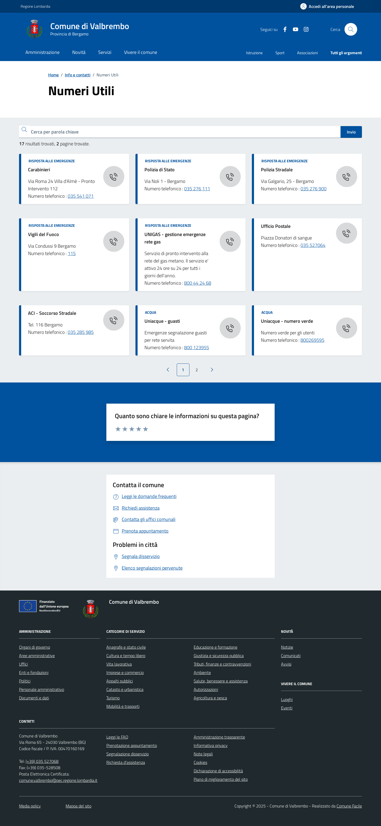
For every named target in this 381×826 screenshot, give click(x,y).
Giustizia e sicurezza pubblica (219, 655)
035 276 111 (197, 188)
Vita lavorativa (119, 664)
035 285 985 (81, 332)
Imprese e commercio (125, 672)
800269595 (312, 340)
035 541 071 (81, 196)
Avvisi (286, 664)
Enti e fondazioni (33, 672)
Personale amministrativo (41, 689)
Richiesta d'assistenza (125, 762)
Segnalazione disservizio (127, 754)
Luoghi (287, 699)
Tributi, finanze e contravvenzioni (222, 664)
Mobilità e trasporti (122, 706)
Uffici (23, 664)
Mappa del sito (78, 806)
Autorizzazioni (206, 689)
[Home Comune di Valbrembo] (79, 29)
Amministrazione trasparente (219, 737)
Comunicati (291, 655)
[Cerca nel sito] (350, 29)
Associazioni (307, 53)
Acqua (150, 312)
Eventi (286, 708)
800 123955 (196, 347)
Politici (24, 681)
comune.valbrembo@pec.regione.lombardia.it (58, 780)
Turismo (113, 698)
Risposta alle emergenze (52, 161)
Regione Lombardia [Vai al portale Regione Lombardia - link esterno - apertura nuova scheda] (35, 6)
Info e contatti (77, 75)
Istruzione (254, 53)
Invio (351, 132)
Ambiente (202, 672)
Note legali (203, 754)
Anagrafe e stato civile (126, 647)
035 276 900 (313, 188)
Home (53, 75)
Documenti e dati (34, 698)
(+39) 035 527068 (42, 761)
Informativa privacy (211, 745)
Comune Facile (349, 806)
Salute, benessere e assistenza (221, 681)
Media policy (30, 806)
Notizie (287, 647)
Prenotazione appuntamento (131, 745)
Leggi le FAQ (117, 737)
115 (72, 253)
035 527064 (313, 245)
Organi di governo (34, 647)
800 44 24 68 (197, 283)
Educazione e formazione (215, 647)
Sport (279, 53)
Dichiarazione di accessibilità (218, 771)
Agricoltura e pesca (210, 698)
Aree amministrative (37, 655)
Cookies (200, 762)
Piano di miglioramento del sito (221, 779)
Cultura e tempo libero (125, 655)
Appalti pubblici (119, 681)
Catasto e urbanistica (124, 689)
